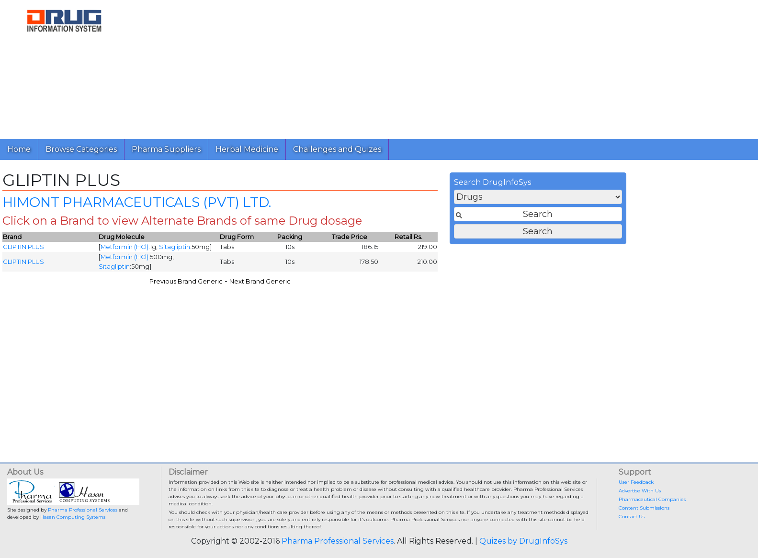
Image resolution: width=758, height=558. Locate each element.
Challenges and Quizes (337, 149)
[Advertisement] (415, 67)
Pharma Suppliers (166, 149)
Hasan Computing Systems (72, 517)
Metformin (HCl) (315, 250)
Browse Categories (81, 149)
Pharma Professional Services (82, 510)
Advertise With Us (640, 491)
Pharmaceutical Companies (652, 499)
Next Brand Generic (450, 284)
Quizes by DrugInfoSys (523, 541)
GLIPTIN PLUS (214, 250)
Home (19, 149)
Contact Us (632, 516)
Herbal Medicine (246, 149)
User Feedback (636, 482)
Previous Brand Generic (376, 284)
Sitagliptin (365, 250)
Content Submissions (644, 508)
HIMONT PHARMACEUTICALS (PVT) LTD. (327, 205)
